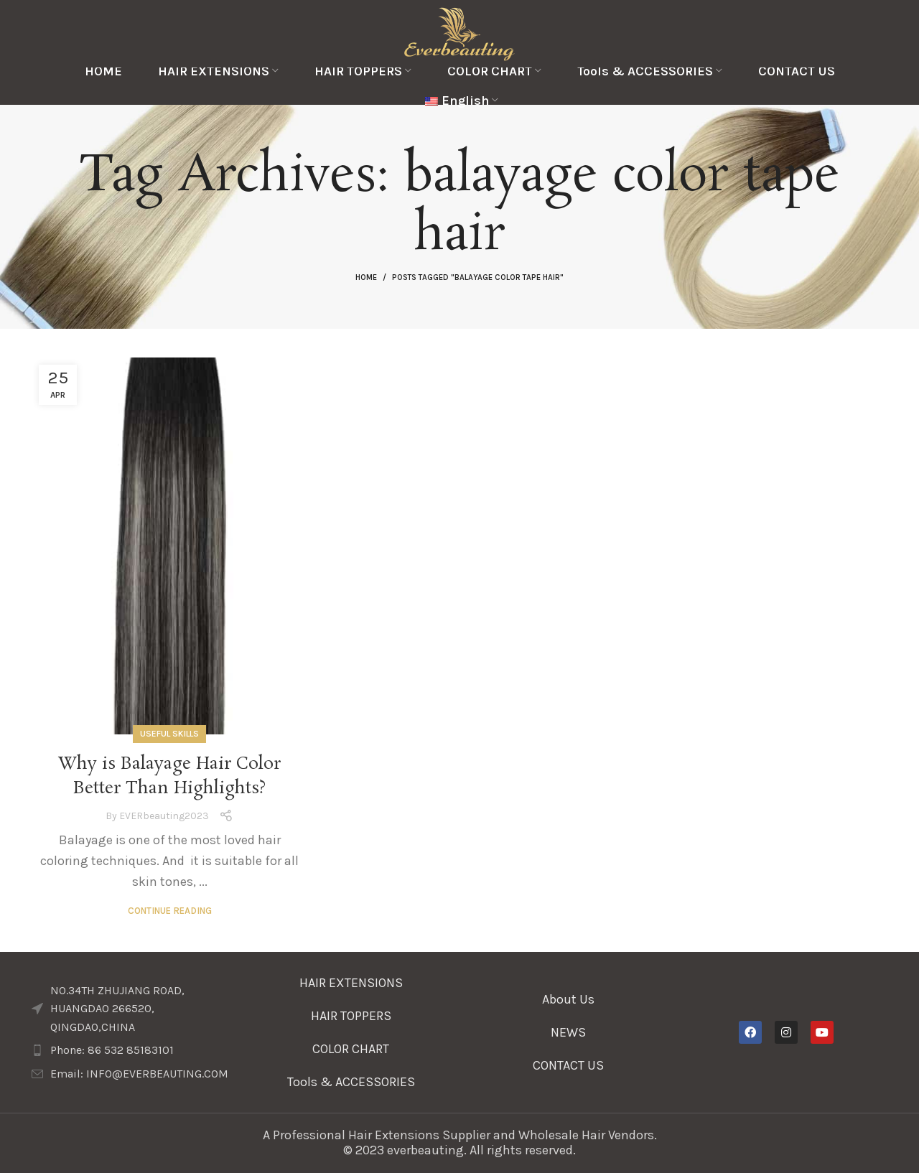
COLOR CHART (350, 1049)
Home (366, 277)
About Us (568, 999)
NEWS (568, 1032)
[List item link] (133, 1050)
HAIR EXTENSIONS (351, 983)
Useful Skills (169, 734)
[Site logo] (459, 32)
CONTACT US (568, 1065)
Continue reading (170, 910)
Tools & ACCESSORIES (351, 1082)
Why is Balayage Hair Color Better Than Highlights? (169, 776)
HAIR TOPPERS (351, 1016)
